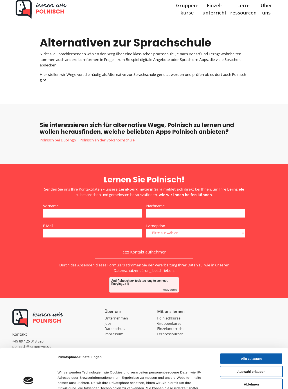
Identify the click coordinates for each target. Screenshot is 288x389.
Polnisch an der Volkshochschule (107, 146)
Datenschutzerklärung (132, 277)
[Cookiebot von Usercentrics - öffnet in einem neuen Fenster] (28, 380)
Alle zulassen (251, 321)
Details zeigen (233, 380)
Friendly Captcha (169, 296)
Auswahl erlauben (251, 334)
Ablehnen (251, 347)
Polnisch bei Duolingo (58, 146)
